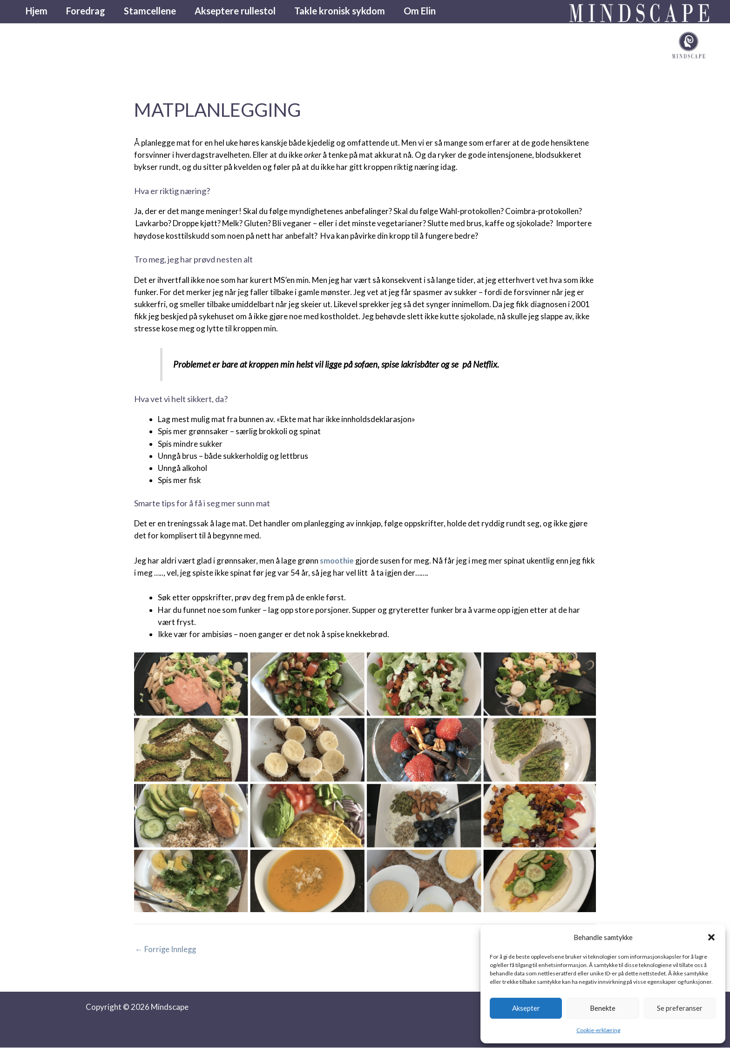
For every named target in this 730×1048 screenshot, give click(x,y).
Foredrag (85, 11)
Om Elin (420, 11)
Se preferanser (680, 1008)
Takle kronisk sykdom (339, 11)
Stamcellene (150, 11)
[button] (711, 937)
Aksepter (526, 1008)
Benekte (602, 1008)
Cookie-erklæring (598, 1030)
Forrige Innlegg (166, 949)
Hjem (36, 11)
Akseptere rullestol (235, 11)
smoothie (337, 560)
